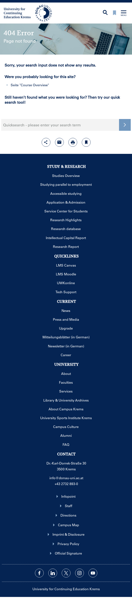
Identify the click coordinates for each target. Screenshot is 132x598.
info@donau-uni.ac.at (66, 478)
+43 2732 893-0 (66, 484)
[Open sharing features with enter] (46, 142)
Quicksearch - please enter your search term (42, 124)
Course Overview (34, 85)
